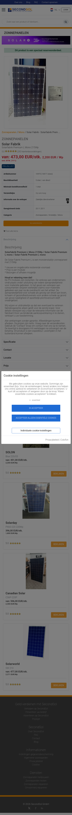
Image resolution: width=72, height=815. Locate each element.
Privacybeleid (52, 439)
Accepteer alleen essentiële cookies (36, 418)
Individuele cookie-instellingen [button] (36, 430)
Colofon (64, 439)
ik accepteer (36, 408)
